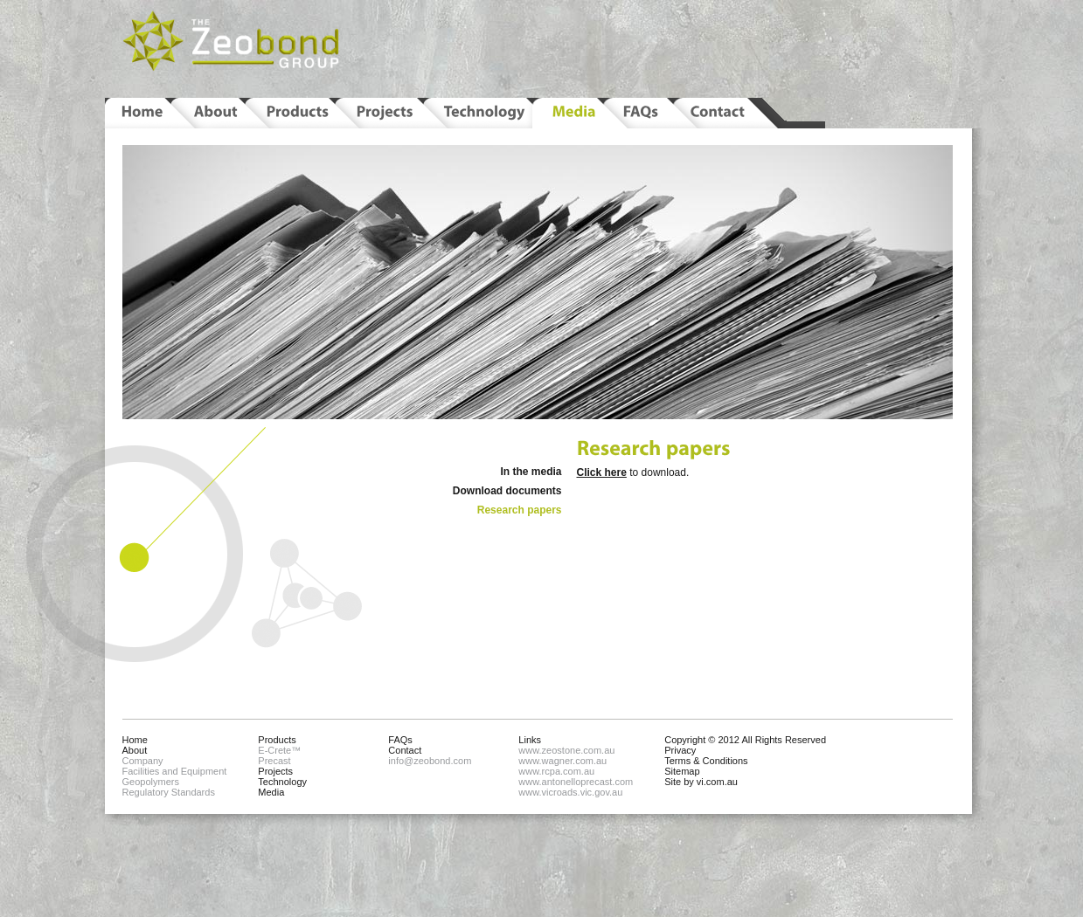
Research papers (519, 510)
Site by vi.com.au (701, 781)
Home (135, 739)
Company (142, 760)
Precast (274, 760)
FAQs (400, 739)
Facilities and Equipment (174, 771)
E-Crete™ (279, 750)
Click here (602, 472)
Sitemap (681, 771)
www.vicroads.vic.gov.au (570, 792)
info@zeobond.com (429, 760)
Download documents (507, 491)
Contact (404, 750)
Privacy (680, 750)
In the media (530, 471)
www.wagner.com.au (562, 760)
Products (276, 739)
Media (271, 792)
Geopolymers (150, 781)
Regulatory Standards (168, 792)
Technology (282, 781)
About (135, 750)
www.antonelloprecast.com (575, 781)
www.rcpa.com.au (556, 771)
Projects (275, 771)
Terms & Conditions (705, 760)
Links (529, 739)
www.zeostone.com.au (566, 750)
